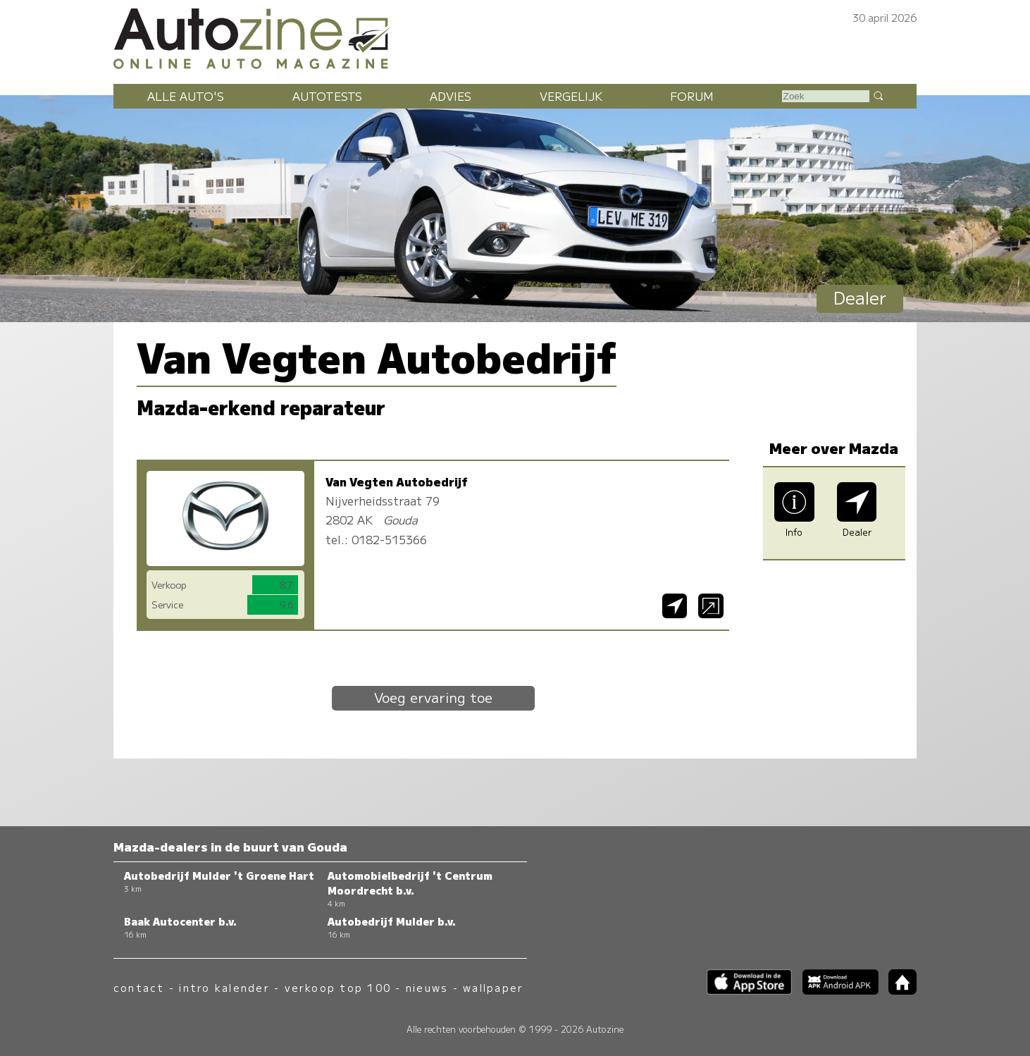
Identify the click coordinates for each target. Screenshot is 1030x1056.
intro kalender (224, 987)
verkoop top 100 (338, 987)
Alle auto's (185, 95)
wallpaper (493, 987)
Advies (450, 95)
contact (139, 987)
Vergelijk (571, 95)
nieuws (427, 987)
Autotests (327, 95)
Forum (692, 95)
